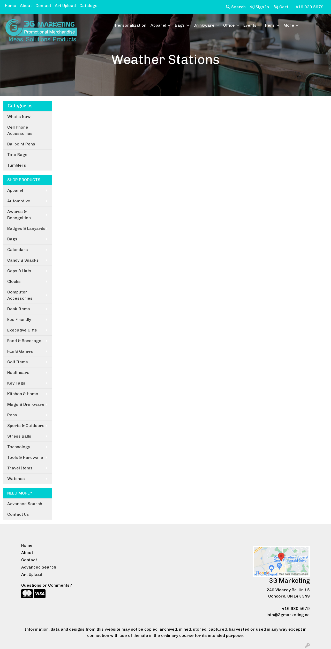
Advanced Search (24, 503)
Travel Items (20, 468)
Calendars (17, 249)
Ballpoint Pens (21, 144)
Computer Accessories (20, 295)
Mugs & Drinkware (25, 404)
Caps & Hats (19, 270)
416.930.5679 (296, 608)
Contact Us (18, 514)
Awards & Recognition (19, 214)
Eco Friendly (19, 319)
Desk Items (18, 308)
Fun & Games (20, 351)
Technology (18, 446)
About (26, 5)
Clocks (14, 281)
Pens (270, 25)
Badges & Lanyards (26, 228)
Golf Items (17, 361)
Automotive (18, 200)
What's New (19, 116)
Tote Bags (17, 154)
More (288, 25)
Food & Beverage (24, 340)
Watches (16, 478)
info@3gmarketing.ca (288, 614)
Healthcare (18, 372)
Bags (180, 25)
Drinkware (204, 25)
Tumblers (16, 165)
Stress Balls (19, 436)
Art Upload (65, 5)
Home (10, 5)
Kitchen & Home (22, 393)
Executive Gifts (22, 330)
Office (229, 25)
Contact (43, 5)
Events (250, 25)
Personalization (130, 25)
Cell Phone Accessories (20, 130)
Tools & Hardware (25, 457)
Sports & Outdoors (25, 425)
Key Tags (16, 383)
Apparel (158, 25)
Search (236, 6)
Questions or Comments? (46, 585)
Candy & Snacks (23, 260)
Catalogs (88, 5)
